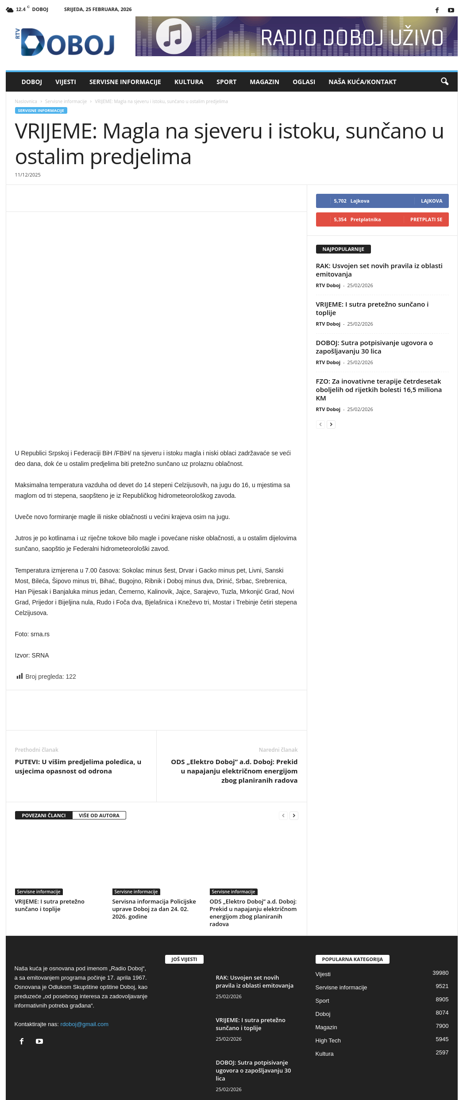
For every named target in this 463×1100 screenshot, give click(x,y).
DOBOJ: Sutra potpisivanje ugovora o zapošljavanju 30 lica (374, 346)
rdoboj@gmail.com (85, 1024)
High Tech (328, 1040)
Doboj (32, 81)
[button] (444, 82)
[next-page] (293, 815)
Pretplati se (426, 219)
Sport (226, 81)
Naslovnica (26, 101)
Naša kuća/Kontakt (362, 81)
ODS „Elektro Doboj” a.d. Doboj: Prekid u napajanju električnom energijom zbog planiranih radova (234, 771)
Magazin (264, 81)
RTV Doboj (328, 285)
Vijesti (65, 81)
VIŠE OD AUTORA (99, 815)
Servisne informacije (125, 81)
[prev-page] (283, 815)
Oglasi (304, 81)
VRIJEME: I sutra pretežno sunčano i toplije (50, 905)
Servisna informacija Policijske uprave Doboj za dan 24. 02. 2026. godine (154, 908)
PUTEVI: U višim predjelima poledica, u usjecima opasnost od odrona (78, 766)
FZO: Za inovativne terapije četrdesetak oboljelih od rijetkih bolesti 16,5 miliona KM (379, 389)
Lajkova (431, 200)
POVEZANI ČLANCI (44, 815)
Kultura (188, 81)
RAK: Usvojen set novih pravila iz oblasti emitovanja (379, 269)
